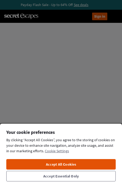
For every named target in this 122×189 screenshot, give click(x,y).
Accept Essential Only (61, 176)
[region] (61, 156)
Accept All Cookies (61, 164)
